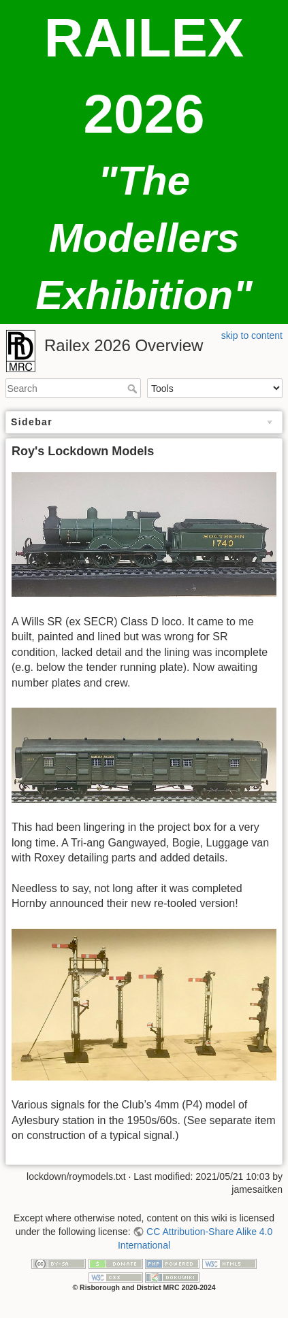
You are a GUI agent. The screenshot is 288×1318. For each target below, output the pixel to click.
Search (133, 388)
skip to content (252, 335)
